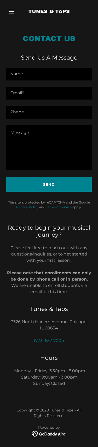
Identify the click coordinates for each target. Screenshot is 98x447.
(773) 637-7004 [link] (49, 340)
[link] (49, 11)
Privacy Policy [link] (27, 207)
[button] (12, 11)
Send (49, 184)
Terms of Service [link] (59, 207)
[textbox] (49, 74)
